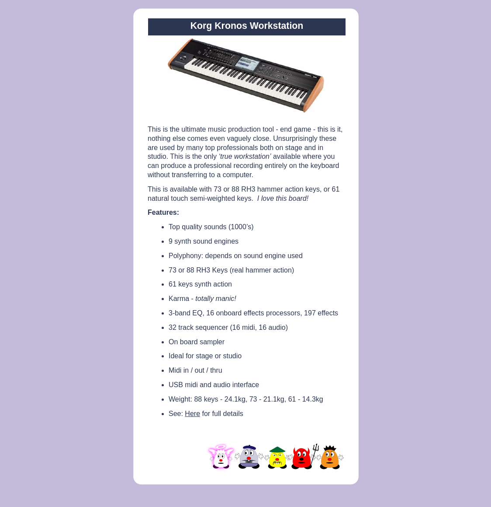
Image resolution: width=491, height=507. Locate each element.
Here (192, 413)
